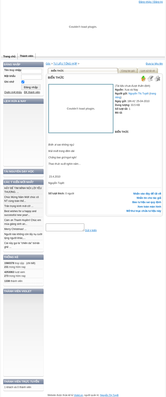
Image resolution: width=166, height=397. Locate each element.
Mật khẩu (10, 76)
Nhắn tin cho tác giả (149, 197)
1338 (7, 281)
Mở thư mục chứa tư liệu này (143, 210)
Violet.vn (78, 395)
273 (6, 275)
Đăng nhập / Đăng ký (151, 1)
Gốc (48, 63)
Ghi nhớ (9, 81)
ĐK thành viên (32, 92)
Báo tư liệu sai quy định (146, 202)
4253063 (9, 272)
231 (6, 267)
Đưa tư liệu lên (154, 63)
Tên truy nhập (12, 70)
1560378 (9, 263)
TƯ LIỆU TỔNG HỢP (65, 63)
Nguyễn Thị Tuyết (139, 93)
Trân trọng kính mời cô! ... (18, 206)
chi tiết (30, 263)
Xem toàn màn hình (149, 206)
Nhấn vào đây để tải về (147, 193)
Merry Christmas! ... (15, 229)
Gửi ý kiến (95, 231)
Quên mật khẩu (13, 92)
